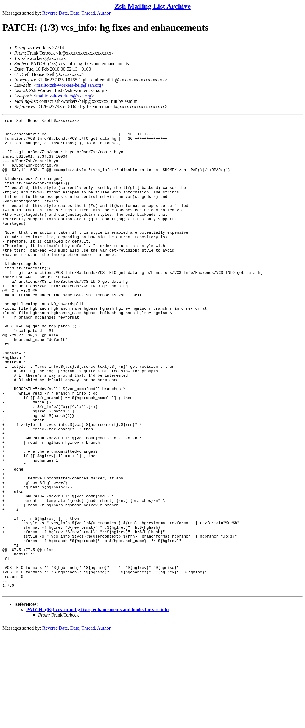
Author (104, 12)
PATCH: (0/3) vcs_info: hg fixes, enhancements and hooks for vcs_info (97, 704)
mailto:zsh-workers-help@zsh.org (68, 85)
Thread (88, 12)
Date (74, 12)
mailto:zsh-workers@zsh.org (63, 95)
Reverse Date (55, 12)
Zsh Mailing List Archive (152, 6)
